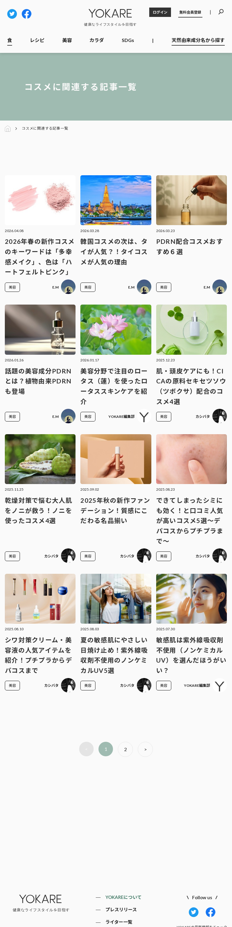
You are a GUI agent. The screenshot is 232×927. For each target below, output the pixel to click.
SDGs (128, 40)
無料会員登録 (190, 12)
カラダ (96, 40)
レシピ (37, 40)
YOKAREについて (123, 897)
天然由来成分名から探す (198, 40)
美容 (67, 40)
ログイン (160, 12)
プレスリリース (121, 909)
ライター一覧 (118, 922)
